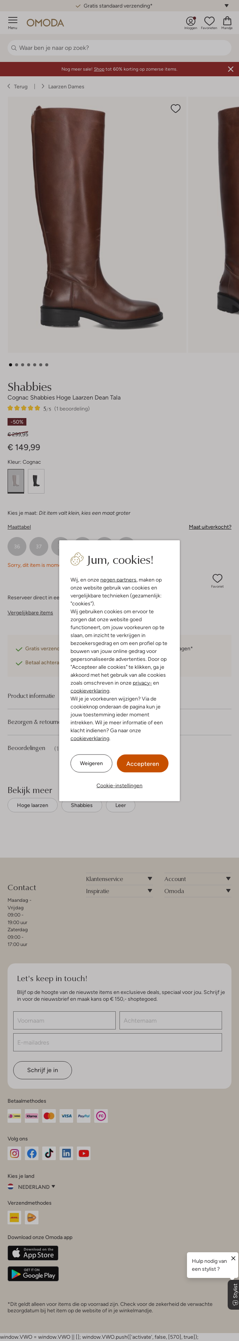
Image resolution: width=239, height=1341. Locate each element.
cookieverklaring (89, 690)
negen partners (118, 579)
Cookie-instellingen (119, 785)
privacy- (142, 682)
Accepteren (142, 763)
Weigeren (91, 763)
